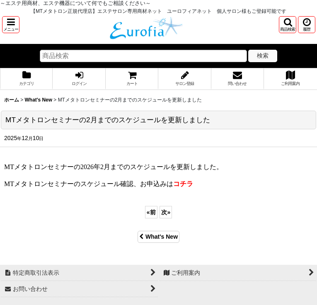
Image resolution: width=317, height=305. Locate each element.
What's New (158, 236)
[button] (10, 24)
